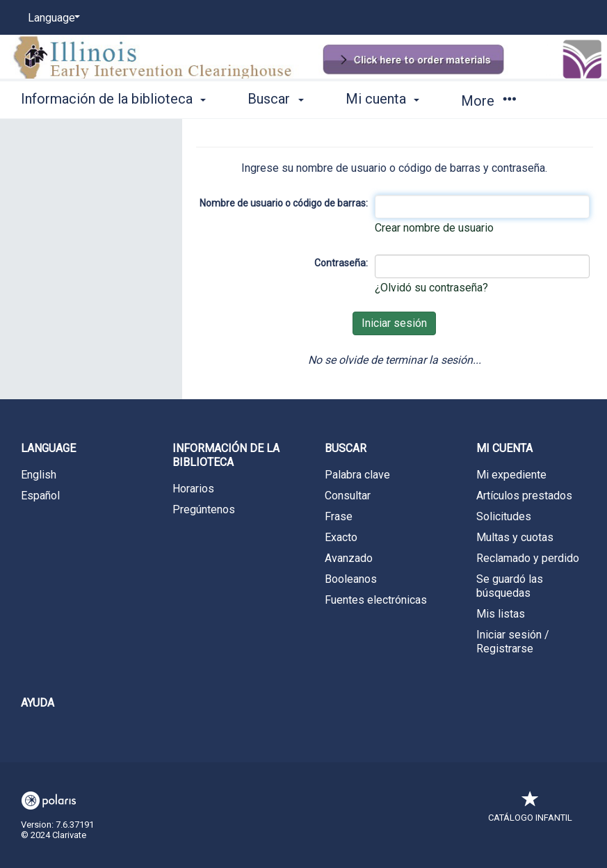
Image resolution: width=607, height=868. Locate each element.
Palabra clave (357, 474)
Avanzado (349, 558)
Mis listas (500, 613)
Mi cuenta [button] (382, 98)
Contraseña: (341, 262)
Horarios (193, 488)
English (38, 474)
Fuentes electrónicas (376, 599)
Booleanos (351, 579)
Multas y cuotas (514, 537)
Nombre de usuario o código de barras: (284, 203)
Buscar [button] (275, 98)
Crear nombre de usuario (434, 227)
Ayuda (37, 702)
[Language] (51, 18)
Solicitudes (503, 516)
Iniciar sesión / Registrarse (512, 641)
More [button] (488, 101)
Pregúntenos (203, 509)
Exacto (341, 537)
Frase (339, 516)
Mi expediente (511, 474)
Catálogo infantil (530, 810)
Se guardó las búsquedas (509, 586)
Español (40, 495)
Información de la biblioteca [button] (113, 98)
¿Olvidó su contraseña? (431, 287)
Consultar (348, 495)
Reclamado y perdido (527, 558)
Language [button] (48, 448)
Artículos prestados (524, 495)
